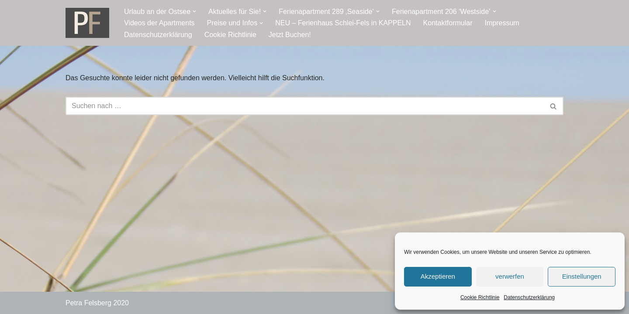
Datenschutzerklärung (529, 297)
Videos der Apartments (159, 23)
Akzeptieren (438, 276)
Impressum (502, 23)
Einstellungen (581, 276)
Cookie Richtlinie (479, 297)
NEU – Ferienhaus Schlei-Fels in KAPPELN (343, 23)
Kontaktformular (448, 23)
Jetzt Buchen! (290, 34)
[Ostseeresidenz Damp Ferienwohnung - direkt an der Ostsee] (87, 23)
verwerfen (509, 276)
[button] (194, 11)
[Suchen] (305, 106)
